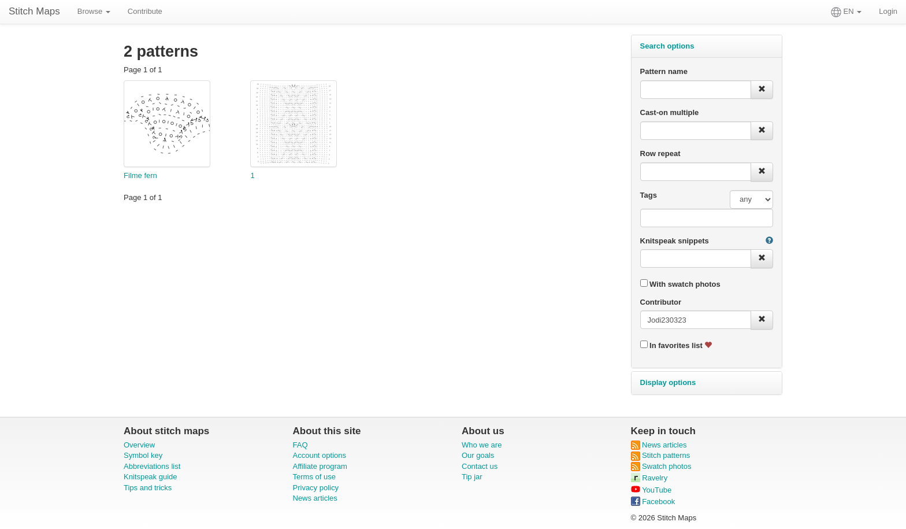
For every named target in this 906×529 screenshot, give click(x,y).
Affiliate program (320, 466)
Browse (93, 11)
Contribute (145, 11)
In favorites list (676, 345)
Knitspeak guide (150, 476)
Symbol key (143, 455)
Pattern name (664, 71)
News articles (315, 498)
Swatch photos (661, 466)
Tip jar (472, 476)
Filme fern (140, 175)
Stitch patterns (660, 455)
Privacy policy (316, 487)
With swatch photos (680, 283)
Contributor (660, 302)
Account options (320, 455)
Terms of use (314, 476)
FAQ (300, 445)
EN (846, 12)
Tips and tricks (148, 487)
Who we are (482, 445)
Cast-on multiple (669, 112)
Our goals (478, 455)
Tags (648, 195)
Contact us (479, 466)
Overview (139, 445)
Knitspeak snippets (674, 240)
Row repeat (660, 153)
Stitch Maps (34, 11)
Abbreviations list (152, 466)
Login (888, 11)
